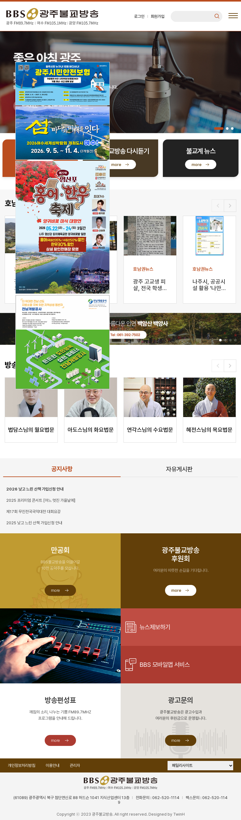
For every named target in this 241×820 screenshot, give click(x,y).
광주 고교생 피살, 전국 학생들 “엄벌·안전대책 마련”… (149, 285)
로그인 (139, 16)
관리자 (75, 765)
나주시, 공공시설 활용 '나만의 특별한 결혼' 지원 (209, 285)
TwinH (179, 814)
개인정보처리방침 (21, 765)
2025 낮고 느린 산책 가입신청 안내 (34, 523)
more (116, 164)
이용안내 (52, 765)
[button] (218, 128)
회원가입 (157, 16)
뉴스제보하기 (154, 627)
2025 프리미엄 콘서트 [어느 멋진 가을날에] (40, 500)
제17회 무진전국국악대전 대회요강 (33, 511)
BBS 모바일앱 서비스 (164, 664)
